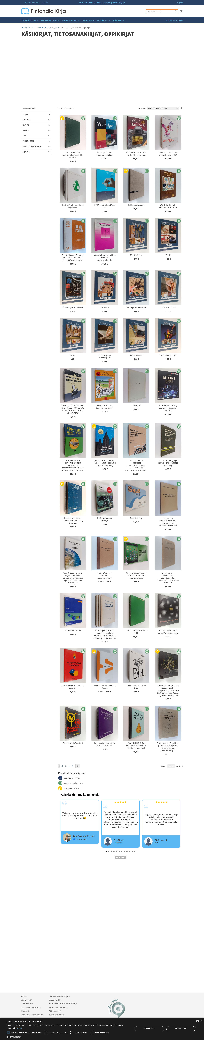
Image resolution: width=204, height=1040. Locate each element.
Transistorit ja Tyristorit (73, 743)
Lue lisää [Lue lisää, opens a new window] (19, 1028)
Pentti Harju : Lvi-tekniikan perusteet (104, 406)
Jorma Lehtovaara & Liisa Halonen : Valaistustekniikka (104, 257)
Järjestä (142, 108)
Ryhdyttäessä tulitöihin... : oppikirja (73, 686)
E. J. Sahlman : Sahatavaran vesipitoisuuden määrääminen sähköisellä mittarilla (168, 578)
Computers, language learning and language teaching (168, 463)
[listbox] (197, 1021)
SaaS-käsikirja (136, 518)
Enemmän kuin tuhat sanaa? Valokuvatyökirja (168, 631)
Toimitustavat (27, 1003)
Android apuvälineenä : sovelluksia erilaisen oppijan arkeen (136, 575)
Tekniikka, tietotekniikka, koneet (48, 28)
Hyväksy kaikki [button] (149, 1029)
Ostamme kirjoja (56, 1000)
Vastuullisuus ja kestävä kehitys (63, 1003)
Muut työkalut (136, 255)
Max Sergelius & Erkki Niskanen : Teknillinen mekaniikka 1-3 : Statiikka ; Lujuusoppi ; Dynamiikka (104, 634)
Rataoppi (136, 405)
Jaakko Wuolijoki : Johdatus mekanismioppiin (104, 575)
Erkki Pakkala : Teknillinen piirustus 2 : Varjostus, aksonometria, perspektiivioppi (168, 747)
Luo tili (45, 2)
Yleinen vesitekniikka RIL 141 (136, 631)
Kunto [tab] (26, 125)
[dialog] (102, 1029)
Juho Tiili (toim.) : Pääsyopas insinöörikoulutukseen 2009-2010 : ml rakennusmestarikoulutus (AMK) (136, 465)
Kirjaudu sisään (32, 2)
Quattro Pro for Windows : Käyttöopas (73, 206)
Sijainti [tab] (26, 151)
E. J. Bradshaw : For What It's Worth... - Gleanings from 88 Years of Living (73, 257)
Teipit (168, 255)
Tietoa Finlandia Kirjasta (59, 996)
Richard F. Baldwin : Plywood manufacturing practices (72, 520)
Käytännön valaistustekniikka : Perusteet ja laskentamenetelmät (168, 522)
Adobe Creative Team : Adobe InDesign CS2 (168, 153)
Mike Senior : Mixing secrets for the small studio (168, 408)
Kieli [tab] (25, 135)
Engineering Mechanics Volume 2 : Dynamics (104, 744)
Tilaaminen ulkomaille (31, 1007)
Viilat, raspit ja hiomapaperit (104, 356)
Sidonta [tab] (26, 119)
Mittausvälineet (136, 355)
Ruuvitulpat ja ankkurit (73, 307)
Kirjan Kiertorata (56, 1014)
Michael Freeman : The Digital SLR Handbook (136, 153)
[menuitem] (29, 20)
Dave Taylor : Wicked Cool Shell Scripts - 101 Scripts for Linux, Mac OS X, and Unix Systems (73, 409)
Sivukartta (25, 1011)
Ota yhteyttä (26, 1000)
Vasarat (73, 355)
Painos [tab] (26, 130)
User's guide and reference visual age (104, 153)
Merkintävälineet (168, 307)
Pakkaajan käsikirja (136, 205)
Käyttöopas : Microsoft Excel (136, 686)
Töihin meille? (55, 1011)
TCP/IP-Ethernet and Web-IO (104, 206)
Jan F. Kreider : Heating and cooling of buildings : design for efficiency (105, 463)
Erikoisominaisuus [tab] (32, 146)
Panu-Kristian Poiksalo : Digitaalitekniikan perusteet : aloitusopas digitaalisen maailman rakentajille (73, 578)
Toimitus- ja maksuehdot (32, 1014)
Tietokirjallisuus (27, 28)
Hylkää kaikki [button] (181, 1029)
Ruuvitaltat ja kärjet (168, 355)
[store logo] (43, 11)
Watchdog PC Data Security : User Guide (168, 206)
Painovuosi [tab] (28, 141)
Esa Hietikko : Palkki (72, 630)
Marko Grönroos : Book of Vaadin (105, 686)
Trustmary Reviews (120, 857)
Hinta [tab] (25, 114)
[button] (68, 1037)
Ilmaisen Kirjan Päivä (58, 1007)
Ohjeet (24, 996)
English (180, 2)
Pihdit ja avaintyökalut (136, 307)
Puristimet (104, 307)
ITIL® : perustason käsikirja (105, 519)
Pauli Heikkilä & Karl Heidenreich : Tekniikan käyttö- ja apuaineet (136, 745)
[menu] (102, 20)
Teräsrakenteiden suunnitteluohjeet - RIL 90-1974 (73, 155)
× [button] (201, 1021)
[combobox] (162, 11)
